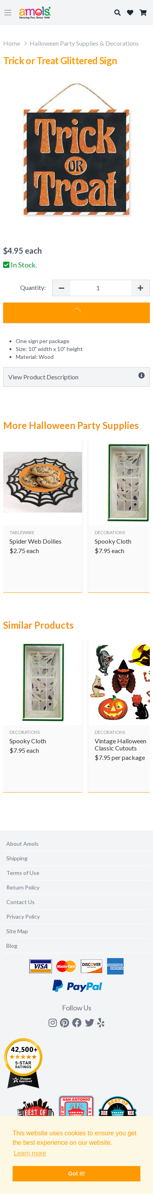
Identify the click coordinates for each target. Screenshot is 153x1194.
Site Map (17, 931)
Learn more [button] (30, 1153)
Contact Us (20, 902)
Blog (11, 945)
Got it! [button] (76, 1173)
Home (11, 43)
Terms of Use (22, 872)
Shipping (17, 858)
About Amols (22, 843)
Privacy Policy (23, 916)
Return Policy (22, 887)
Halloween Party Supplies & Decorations (84, 43)
